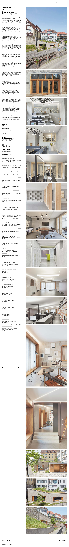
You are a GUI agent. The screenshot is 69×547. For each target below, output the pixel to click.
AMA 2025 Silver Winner (6, 162)
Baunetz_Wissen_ (8, 294)
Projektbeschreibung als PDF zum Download (10, 119)
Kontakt (65, 2)
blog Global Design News (10, 262)
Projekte (57, 2)
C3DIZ (6, 312)
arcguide (10, 280)
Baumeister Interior (9, 284)
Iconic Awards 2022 (11, 213)
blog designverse (8, 287)
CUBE (6, 322)
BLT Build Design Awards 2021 (11, 225)
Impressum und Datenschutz (7, 544)
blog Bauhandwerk (8, 272)
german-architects (8, 325)
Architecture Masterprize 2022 (11, 205)
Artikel (15, 167)
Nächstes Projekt (62, 540)
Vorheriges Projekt (6, 540)
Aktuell (52, 2)
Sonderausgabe (5, 280)
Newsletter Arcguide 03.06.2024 (8, 241)
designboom (7, 315)
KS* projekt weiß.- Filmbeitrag (7, 266)
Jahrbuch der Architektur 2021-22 (8, 277)
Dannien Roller (11, 2)
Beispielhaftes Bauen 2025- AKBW (8, 158)
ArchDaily (7, 318)
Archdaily (10, 219)
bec (6, 301)
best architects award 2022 (7, 229)
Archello (7, 291)
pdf (7, 219)
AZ (5, 308)
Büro (61, 2)
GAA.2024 (19, 165)
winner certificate (5, 198)
